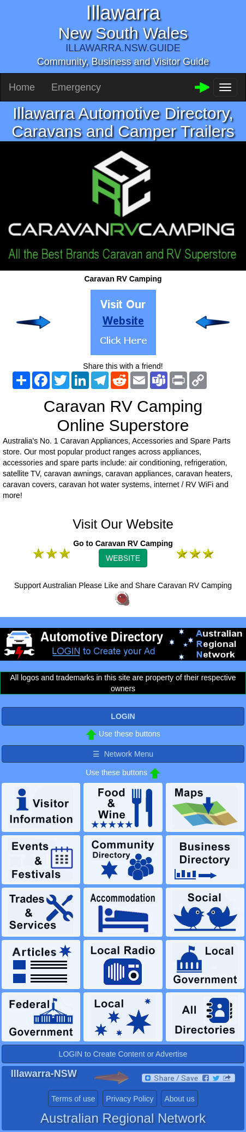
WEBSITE (123, 558)
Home (22, 87)
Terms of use (73, 1098)
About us (179, 1098)
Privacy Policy (129, 1098)
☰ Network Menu (123, 754)
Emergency (76, 87)
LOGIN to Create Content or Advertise (123, 1054)
